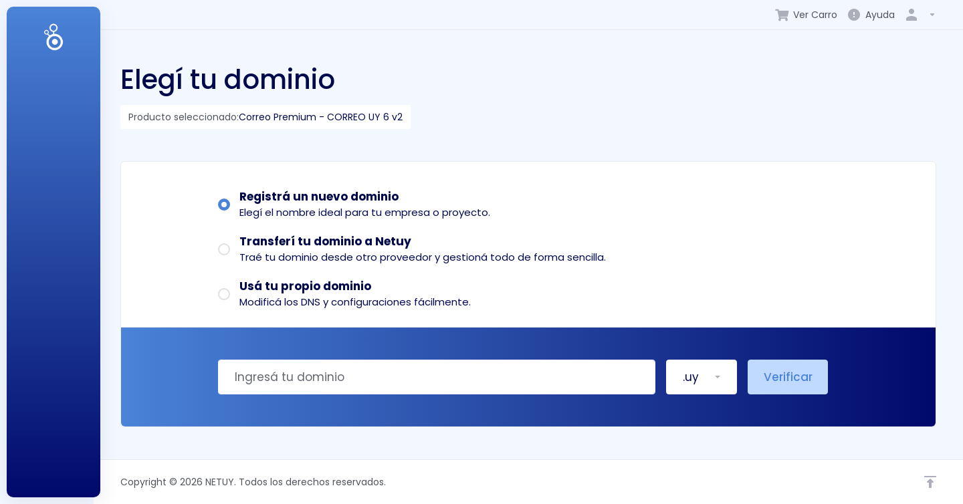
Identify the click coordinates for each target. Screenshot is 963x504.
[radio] (224, 205)
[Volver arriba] (930, 482)
